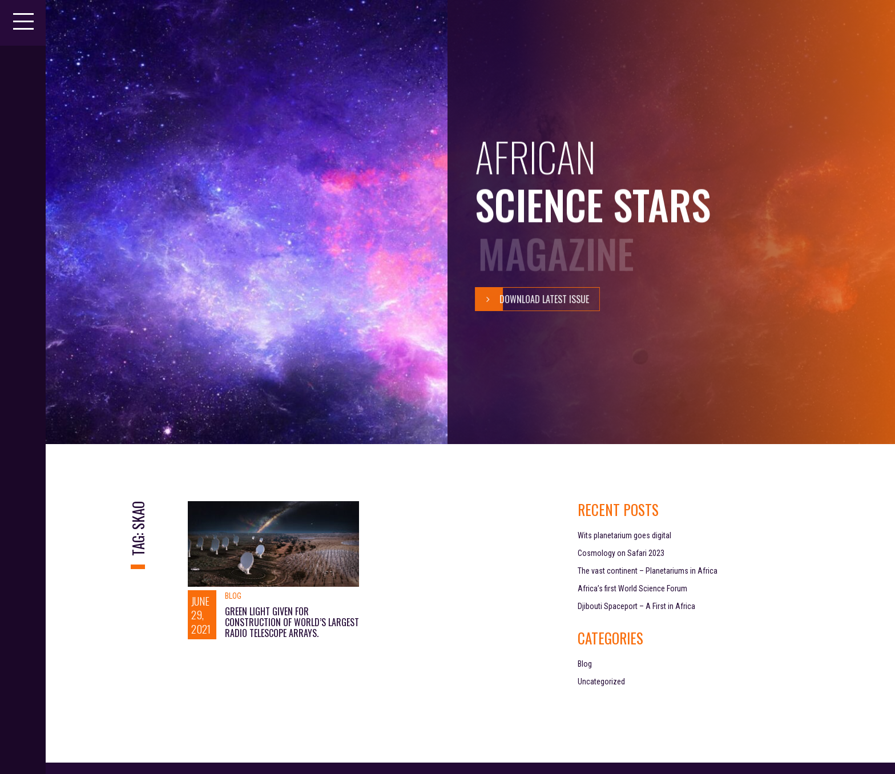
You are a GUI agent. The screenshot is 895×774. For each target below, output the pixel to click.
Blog (233, 595)
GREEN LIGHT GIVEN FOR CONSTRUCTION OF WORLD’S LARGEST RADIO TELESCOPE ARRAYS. (292, 622)
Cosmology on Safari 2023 (621, 553)
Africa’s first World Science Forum (632, 588)
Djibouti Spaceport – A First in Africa (636, 606)
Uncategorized (601, 681)
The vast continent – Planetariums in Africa (647, 570)
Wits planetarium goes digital (624, 535)
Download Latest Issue (531, 299)
